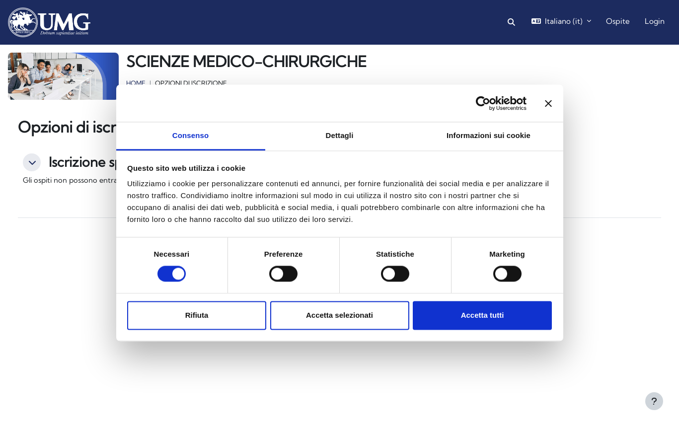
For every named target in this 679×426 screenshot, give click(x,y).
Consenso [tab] (190, 135)
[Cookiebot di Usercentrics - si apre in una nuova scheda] (483, 103)
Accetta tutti (482, 315)
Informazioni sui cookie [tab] (488, 135)
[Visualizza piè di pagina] (654, 401)
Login (655, 21)
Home (136, 83)
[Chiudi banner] (548, 103)
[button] (511, 22)
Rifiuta (197, 315)
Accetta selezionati (339, 315)
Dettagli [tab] (340, 135)
